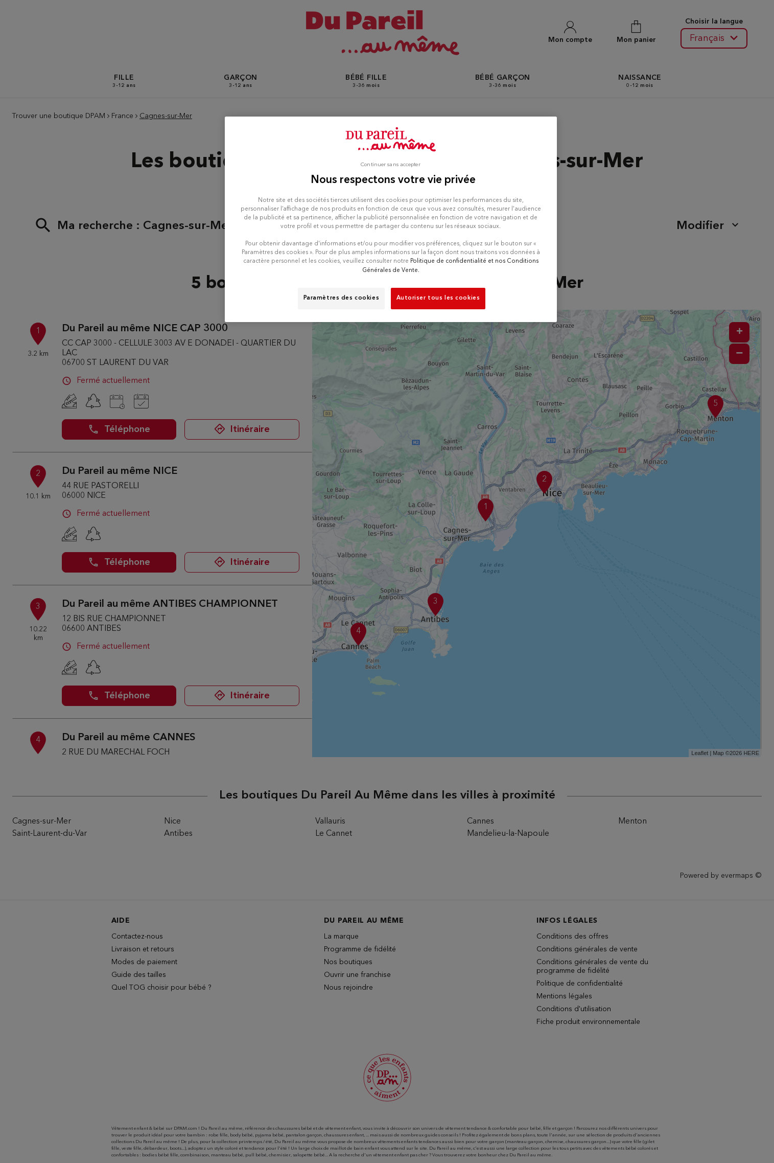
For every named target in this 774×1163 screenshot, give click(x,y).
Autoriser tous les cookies (438, 298)
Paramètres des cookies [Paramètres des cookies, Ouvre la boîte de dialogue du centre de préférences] (341, 298)
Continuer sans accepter (390, 165)
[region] (391, 219)
